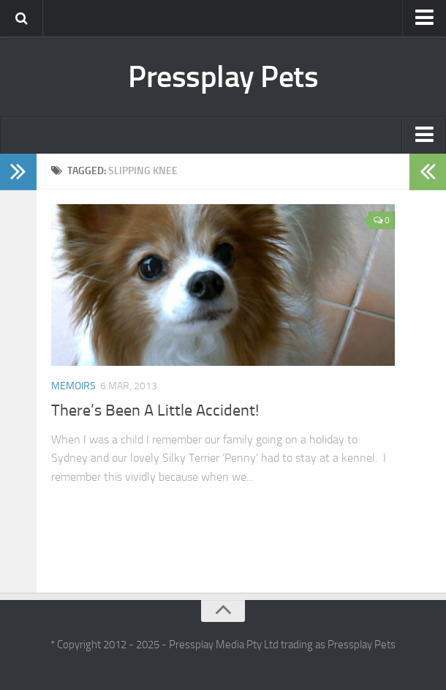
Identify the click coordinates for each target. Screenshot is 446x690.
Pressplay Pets (223, 77)
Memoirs (73, 386)
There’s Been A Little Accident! (155, 410)
